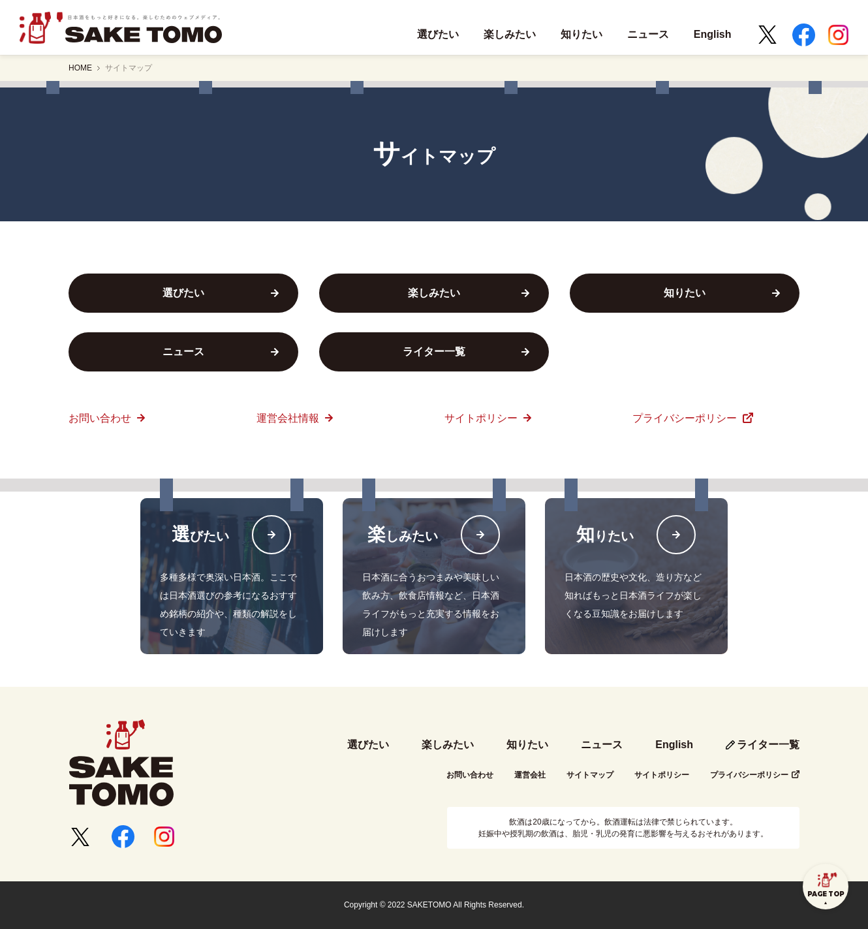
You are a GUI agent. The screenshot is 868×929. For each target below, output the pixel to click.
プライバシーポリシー (685, 418)
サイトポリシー (482, 418)
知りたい (527, 744)
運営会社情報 (289, 418)
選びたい (368, 744)
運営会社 (530, 774)
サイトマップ (128, 67)
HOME (80, 67)
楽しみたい (448, 744)
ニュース (602, 744)
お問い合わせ (101, 418)
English (674, 744)
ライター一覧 (768, 744)
